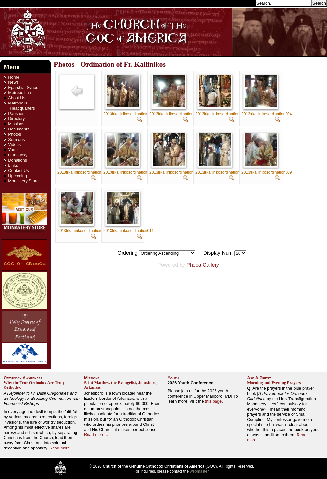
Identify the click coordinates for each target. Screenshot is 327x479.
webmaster (199, 471)
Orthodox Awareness (23, 377)
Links (13, 165)
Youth (13, 149)
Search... (245, 3)
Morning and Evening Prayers (274, 382)
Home (13, 77)
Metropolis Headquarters (21, 106)
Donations (17, 160)
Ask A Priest (259, 377)
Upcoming (17, 175)
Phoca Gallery (202, 265)
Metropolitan (19, 92)
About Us (16, 97)
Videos (14, 144)
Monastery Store (23, 180)
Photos (14, 134)
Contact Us (18, 170)
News (13, 82)
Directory (16, 118)
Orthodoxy (17, 155)
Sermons (16, 139)
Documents (18, 129)
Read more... (61, 448)
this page (213, 401)
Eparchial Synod (23, 87)
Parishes (16, 113)
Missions (16, 123)
